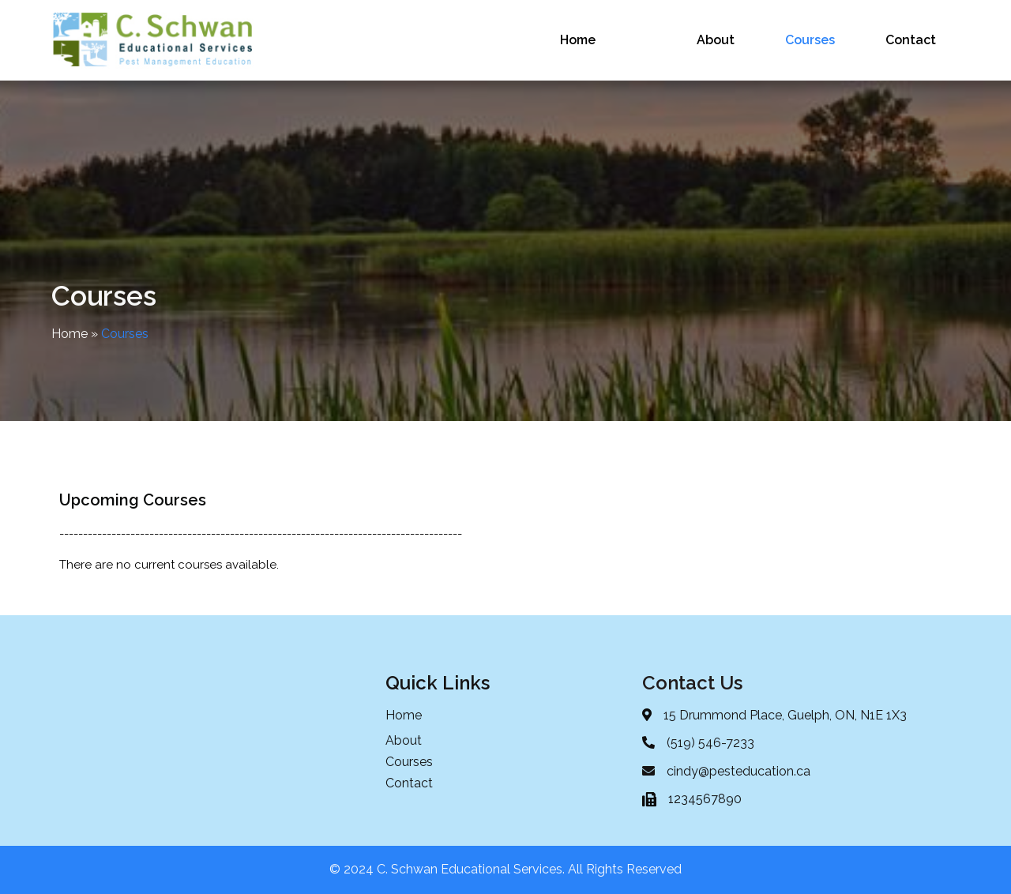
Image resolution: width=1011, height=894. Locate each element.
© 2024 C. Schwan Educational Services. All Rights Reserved (505, 869)
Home (69, 333)
